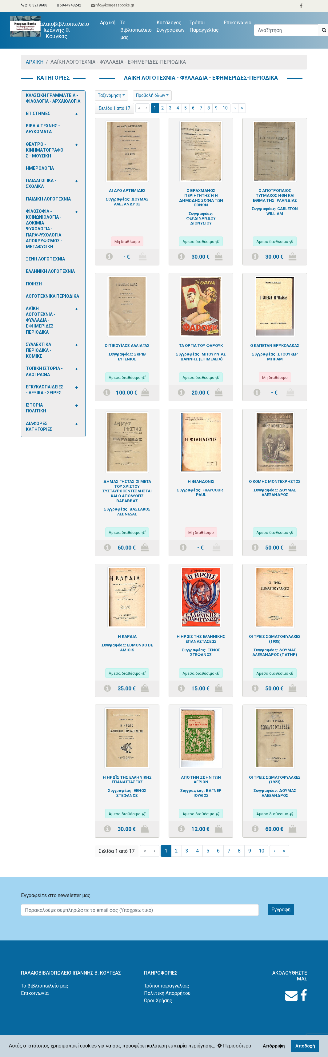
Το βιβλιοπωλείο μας (136, 30)
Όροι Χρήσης (158, 1000)
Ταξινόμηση (109, 95)
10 (225, 107)
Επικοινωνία (238, 23)
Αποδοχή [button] (305, 1045)
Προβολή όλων (150, 95)
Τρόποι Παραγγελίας (204, 26)
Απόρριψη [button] (274, 1045)
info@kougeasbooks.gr (112, 5)
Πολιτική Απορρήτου (167, 993)
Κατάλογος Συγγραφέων (171, 26)
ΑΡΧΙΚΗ (34, 62)
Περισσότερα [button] (234, 1045)
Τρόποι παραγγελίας (166, 986)
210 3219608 (34, 5)
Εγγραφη (280, 909)
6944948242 (69, 5)
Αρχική (109, 22)
